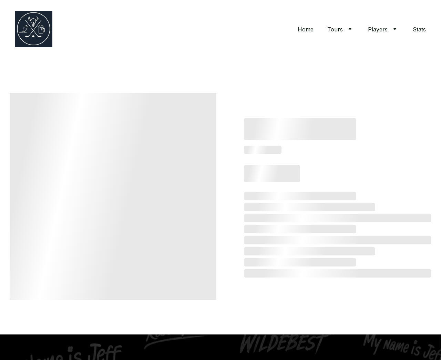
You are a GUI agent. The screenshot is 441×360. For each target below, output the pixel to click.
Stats (419, 29)
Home (306, 29)
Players (378, 29)
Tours (335, 29)
